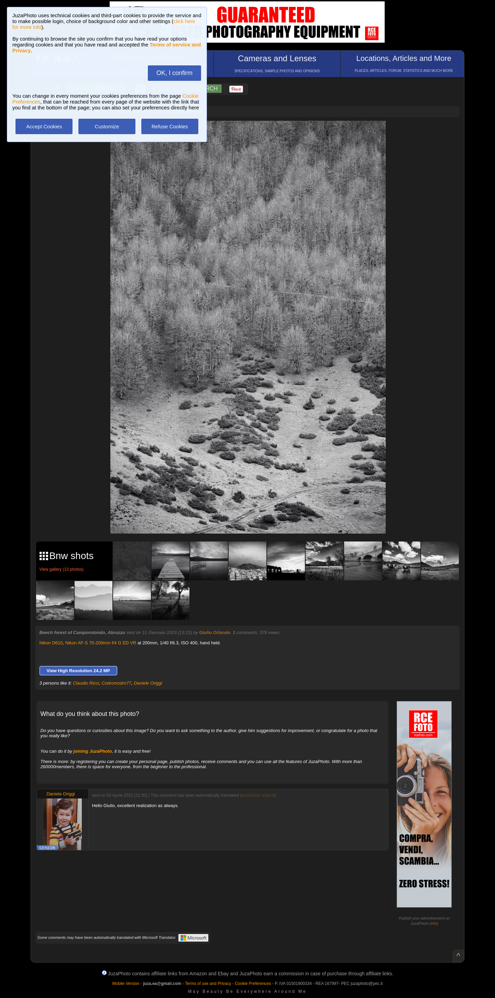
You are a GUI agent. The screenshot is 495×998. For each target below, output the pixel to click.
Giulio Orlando (214, 632)
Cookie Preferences (253, 983)
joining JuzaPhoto (93, 751)
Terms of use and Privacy (208, 983)
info (434, 923)
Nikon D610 (51, 642)
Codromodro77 (116, 683)
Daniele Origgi (148, 683)
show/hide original (258, 795)
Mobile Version (126, 983)
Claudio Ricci (86, 683)
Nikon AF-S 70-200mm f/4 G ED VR (100, 642)
